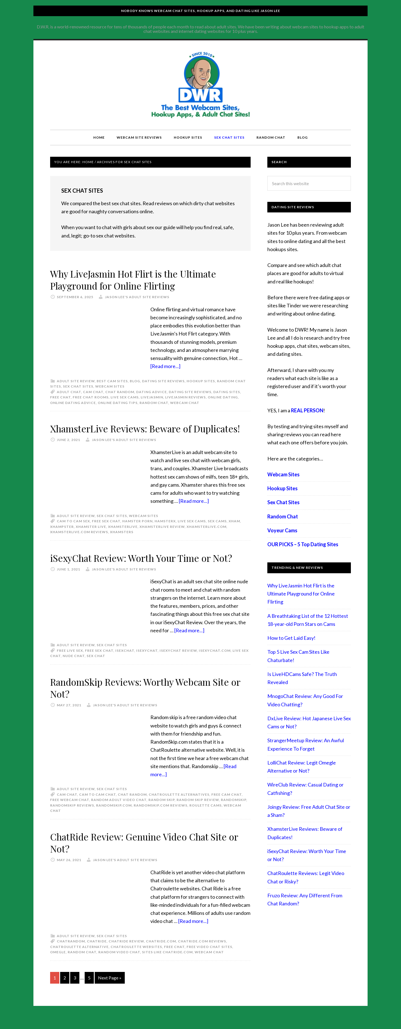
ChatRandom (71, 953)
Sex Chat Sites (78, 386)
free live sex (70, 662)
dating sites (226, 392)
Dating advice (151, 392)
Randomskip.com (114, 817)
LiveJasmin (152, 397)
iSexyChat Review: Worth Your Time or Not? (149, 569)
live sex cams (125, 397)
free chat (60, 397)
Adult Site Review (76, 381)
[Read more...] (165, 366)
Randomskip (233, 812)
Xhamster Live (91, 538)
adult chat (69, 392)
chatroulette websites (136, 959)
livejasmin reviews (185, 397)
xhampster (62, 538)
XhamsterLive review (162, 538)
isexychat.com (215, 662)
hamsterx (165, 533)
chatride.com (161, 953)
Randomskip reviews (72, 817)
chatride (97, 953)
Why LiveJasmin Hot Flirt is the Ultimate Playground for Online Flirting (141, 279)
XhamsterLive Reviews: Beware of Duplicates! (126, 434)
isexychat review (178, 662)
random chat (154, 403)
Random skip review (198, 812)
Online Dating (223, 397)
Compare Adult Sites (200, 85)
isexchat (124, 662)
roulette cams (205, 817)
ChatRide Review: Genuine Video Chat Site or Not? (146, 854)
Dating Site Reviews (163, 381)
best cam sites (112, 381)
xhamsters (121, 544)
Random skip (161, 812)
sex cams (217, 533)
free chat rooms (91, 397)
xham (234, 533)
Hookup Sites (201, 381)
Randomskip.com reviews (160, 817)
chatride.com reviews (202, 953)
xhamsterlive (123, 538)
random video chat (119, 964)
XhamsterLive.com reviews (79, 544)
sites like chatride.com (167, 964)
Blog (135, 381)
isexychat (147, 662)
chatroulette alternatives (179, 806)
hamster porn (137, 533)
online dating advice (73, 403)
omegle (58, 964)
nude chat (74, 668)
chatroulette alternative (79, 959)
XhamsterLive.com (206, 538)
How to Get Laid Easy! (291, 638)
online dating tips (118, 403)
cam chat (93, 392)
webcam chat (184, 403)
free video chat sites (209, 959)
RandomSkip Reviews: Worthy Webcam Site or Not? (148, 699)
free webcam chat (69, 812)
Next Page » (109, 989)
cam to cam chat (97, 806)
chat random (119, 392)
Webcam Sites (109, 386)
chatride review (126, 953)
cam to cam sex (73, 533)
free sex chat (106, 533)
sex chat (96, 668)
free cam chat (226, 806)
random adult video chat (118, 812)
